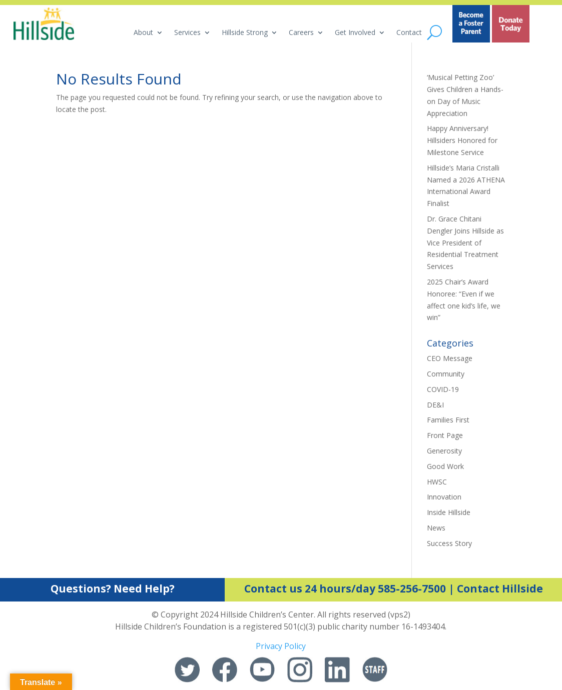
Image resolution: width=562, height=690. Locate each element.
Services (187, 33)
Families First (448, 419)
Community (445, 373)
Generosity (444, 451)
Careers (301, 33)
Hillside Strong (245, 33)
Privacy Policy (281, 646)
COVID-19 (443, 389)
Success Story (449, 543)
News (436, 527)
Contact (409, 33)
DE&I (435, 405)
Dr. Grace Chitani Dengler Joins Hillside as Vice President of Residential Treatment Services (465, 242)
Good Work (445, 466)
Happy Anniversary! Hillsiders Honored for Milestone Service (462, 140)
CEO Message (449, 358)
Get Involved (355, 33)
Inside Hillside (448, 512)
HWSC (437, 481)
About (143, 33)
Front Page (445, 435)
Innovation (444, 497)
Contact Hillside (500, 589)
